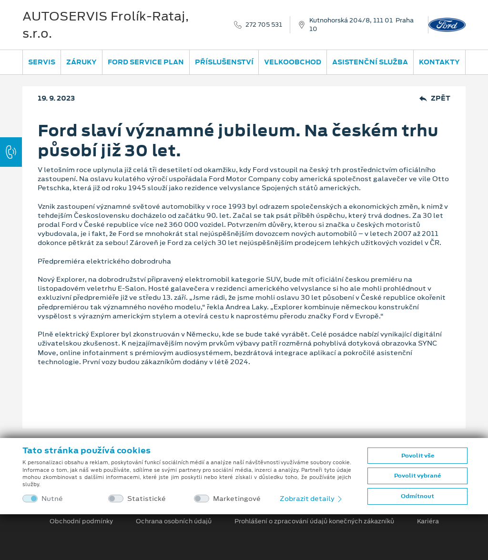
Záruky (81, 62)
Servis (41, 62)
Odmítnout (417, 496)
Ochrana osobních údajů (174, 521)
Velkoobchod (292, 62)
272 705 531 (263, 24)
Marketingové (237, 498)
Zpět (434, 98)
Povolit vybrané (417, 475)
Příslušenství (224, 62)
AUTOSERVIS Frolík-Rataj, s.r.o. (105, 25)
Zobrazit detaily (312, 498)
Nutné (52, 498)
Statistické (146, 498)
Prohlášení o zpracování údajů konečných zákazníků (314, 521)
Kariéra (428, 521)
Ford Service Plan (146, 62)
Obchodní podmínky (81, 521)
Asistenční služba (370, 62)
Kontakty (439, 62)
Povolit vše (417, 455)
